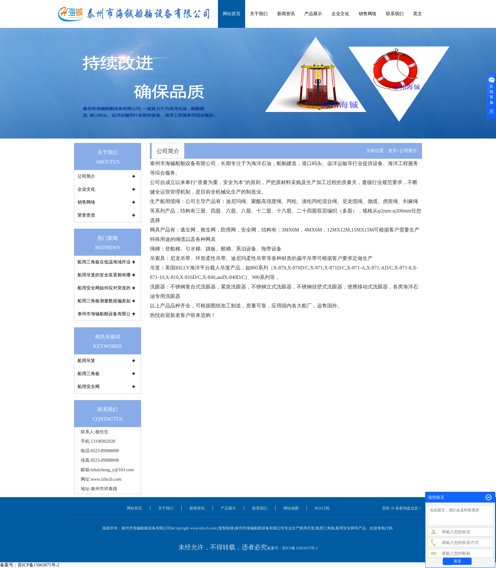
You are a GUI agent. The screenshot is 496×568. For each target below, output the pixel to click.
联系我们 (395, 13)
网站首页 (231, 13)
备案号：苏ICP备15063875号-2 (292, 548)
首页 (392, 150)
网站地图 (291, 508)
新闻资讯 (286, 13)
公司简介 (86, 176)
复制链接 (226, 528)
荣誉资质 (86, 215)
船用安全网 (89, 386)
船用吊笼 (86, 360)
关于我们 (259, 13)
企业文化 (340, 13)
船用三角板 (89, 373)
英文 (417, 13)
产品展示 (313, 13)
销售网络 (367, 13)
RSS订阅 (322, 508)
